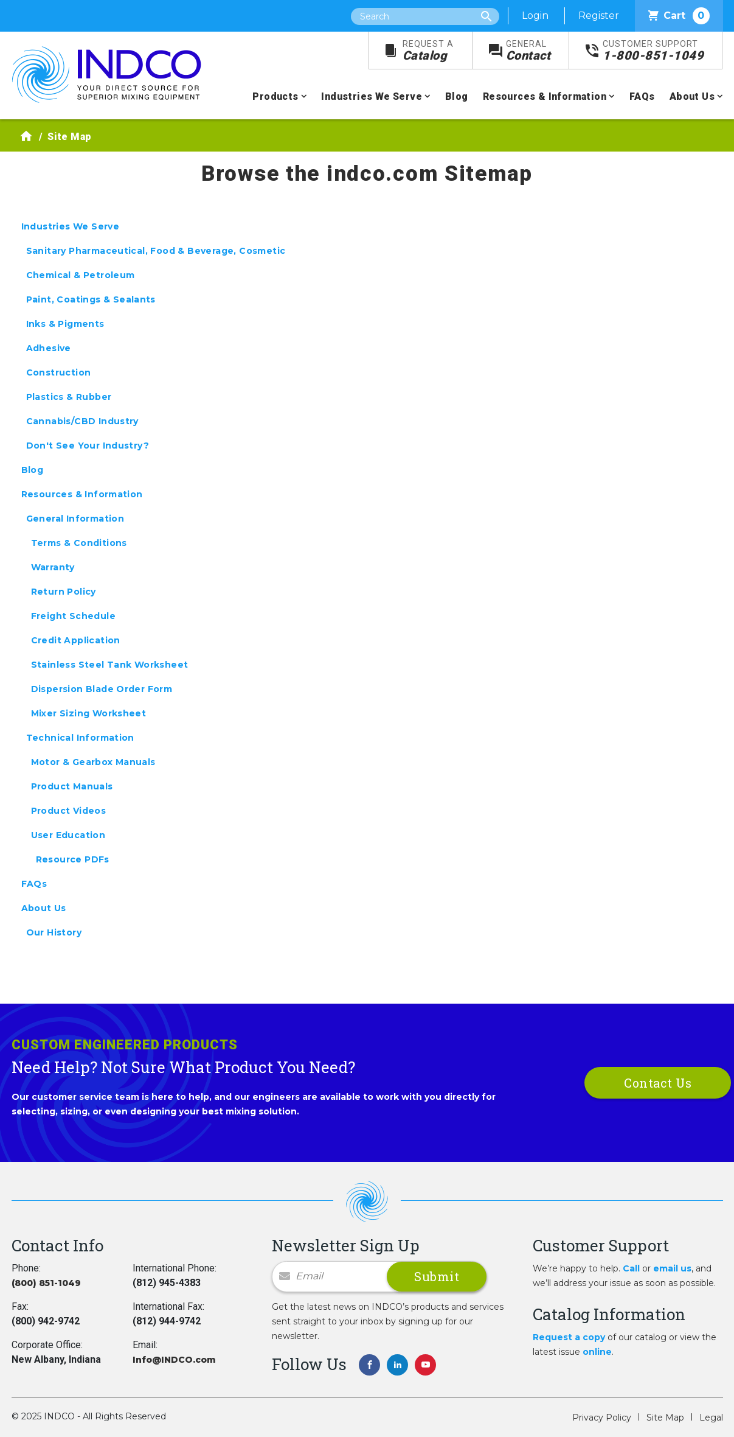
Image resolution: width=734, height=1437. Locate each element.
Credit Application (75, 640)
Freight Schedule (73, 615)
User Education (68, 835)
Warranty (53, 567)
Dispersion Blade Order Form (102, 689)
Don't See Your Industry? (88, 445)
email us (672, 1268)
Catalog (428, 51)
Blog (456, 96)
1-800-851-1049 (653, 51)
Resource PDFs (72, 859)
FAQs (642, 96)
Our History (53, 932)
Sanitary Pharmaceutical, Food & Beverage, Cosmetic (156, 250)
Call (631, 1268)
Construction (58, 372)
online (597, 1351)
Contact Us (657, 1083)
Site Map (665, 1417)
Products (275, 96)
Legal (711, 1417)
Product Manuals (72, 786)
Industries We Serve (371, 96)
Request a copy (569, 1337)
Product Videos (68, 810)
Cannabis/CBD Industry (82, 421)
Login (535, 15)
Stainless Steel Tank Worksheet (110, 664)
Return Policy (63, 591)
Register (598, 15)
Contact (528, 51)
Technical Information (80, 737)
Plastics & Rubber (69, 396)
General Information (75, 518)
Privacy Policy (601, 1417)
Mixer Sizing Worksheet (89, 713)
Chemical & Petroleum (80, 275)
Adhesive (48, 348)
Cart (679, 15)
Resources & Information (544, 96)
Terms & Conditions (79, 542)
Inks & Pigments (65, 323)
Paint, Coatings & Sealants (91, 299)
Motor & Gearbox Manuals (93, 762)
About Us (692, 96)
